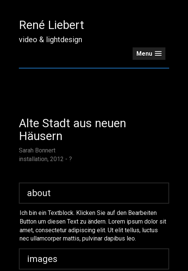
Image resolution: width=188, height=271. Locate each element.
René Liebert (51, 25)
